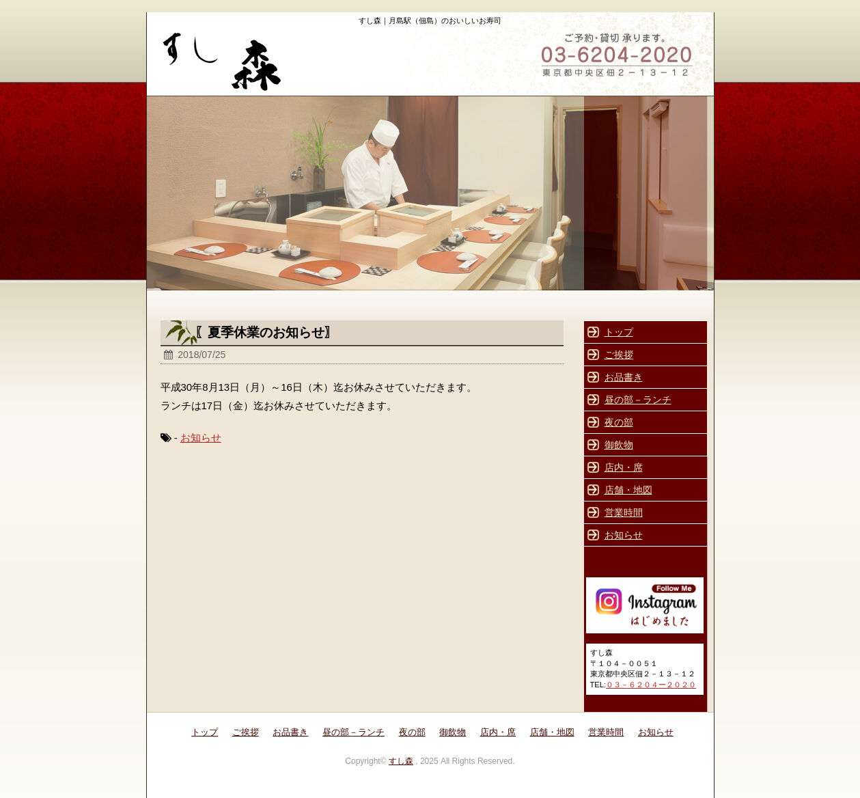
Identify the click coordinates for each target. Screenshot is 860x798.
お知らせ (200, 437)
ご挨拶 (619, 354)
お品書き (624, 377)
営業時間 (624, 512)
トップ (619, 332)
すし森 (401, 761)
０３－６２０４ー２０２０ (651, 684)
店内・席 (624, 467)
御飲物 (619, 444)
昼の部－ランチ (638, 399)
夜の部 (619, 422)
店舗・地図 (628, 489)
